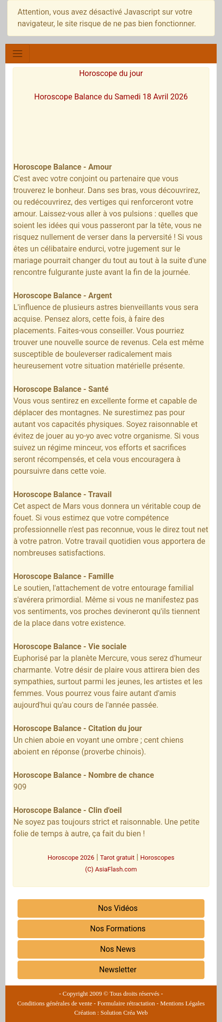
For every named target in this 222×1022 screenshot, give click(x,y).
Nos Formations (118, 928)
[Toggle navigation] (17, 53)
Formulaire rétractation (126, 1003)
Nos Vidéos (118, 908)
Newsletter (118, 969)
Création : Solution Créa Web (111, 1012)
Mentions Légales (182, 1003)
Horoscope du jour (111, 73)
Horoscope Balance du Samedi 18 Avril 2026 (110, 96)
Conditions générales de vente (55, 1003)
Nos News (118, 949)
